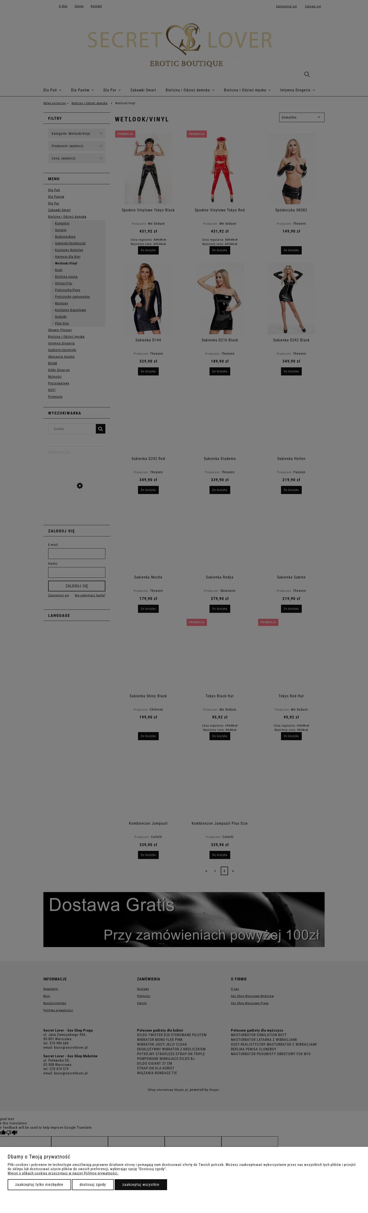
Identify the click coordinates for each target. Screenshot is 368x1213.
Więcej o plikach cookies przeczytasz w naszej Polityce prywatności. (63, 1173)
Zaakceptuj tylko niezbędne (39, 1184)
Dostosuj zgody (93, 1184)
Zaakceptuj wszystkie (140, 1184)
